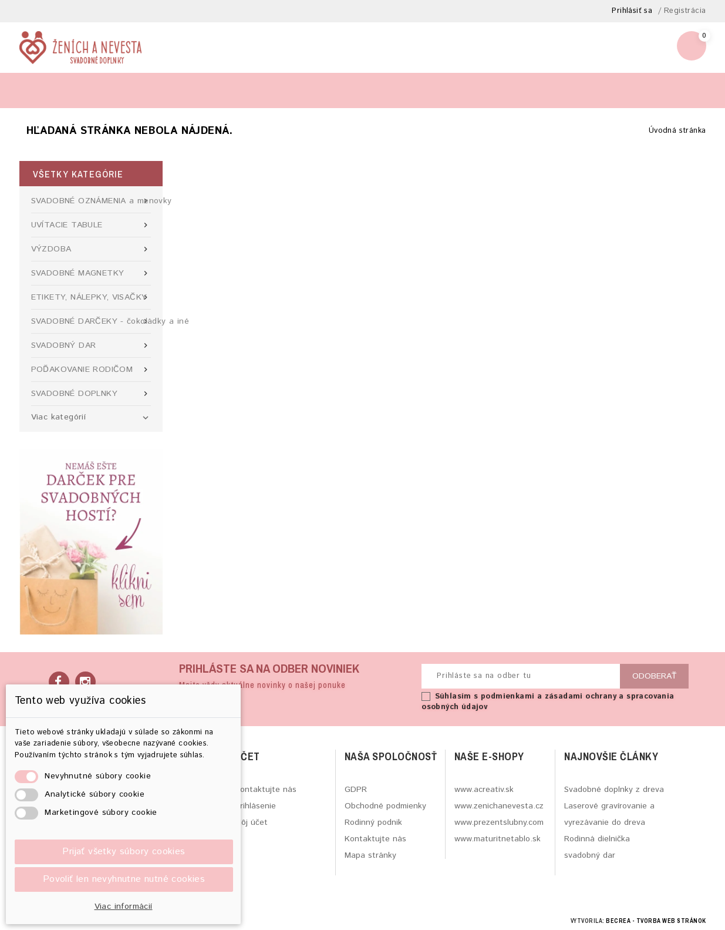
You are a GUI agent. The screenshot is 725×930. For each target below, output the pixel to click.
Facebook (59, 682)
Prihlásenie (255, 806)
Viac (250, 90)
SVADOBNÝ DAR (91, 345)
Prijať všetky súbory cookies (123, 851)
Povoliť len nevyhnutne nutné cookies (124, 879)
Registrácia (685, 11)
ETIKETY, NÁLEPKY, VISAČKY (91, 297)
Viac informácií (124, 906)
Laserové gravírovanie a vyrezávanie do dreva (609, 814)
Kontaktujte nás (265, 789)
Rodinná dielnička (597, 839)
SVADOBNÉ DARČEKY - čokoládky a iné (91, 321)
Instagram (85, 682)
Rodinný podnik (373, 822)
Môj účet (251, 822)
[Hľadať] (583, 90)
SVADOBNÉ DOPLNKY (91, 393)
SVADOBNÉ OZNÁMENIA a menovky (91, 201)
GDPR (356, 789)
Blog (40, 90)
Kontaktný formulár (173, 90)
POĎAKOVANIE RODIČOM (91, 369)
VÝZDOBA (91, 249)
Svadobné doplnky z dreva (614, 789)
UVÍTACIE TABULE (91, 225)
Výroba (91, 90)
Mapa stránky (370, 855)
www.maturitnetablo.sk (497, 839)
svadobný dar (589, 855)
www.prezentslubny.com (499, 822)
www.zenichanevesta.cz (499, 806)
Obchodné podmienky (385, 806)
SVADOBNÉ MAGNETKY (91, 273)
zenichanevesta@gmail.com (598, 51)
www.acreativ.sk (484, 789)
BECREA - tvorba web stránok (656, 921)
